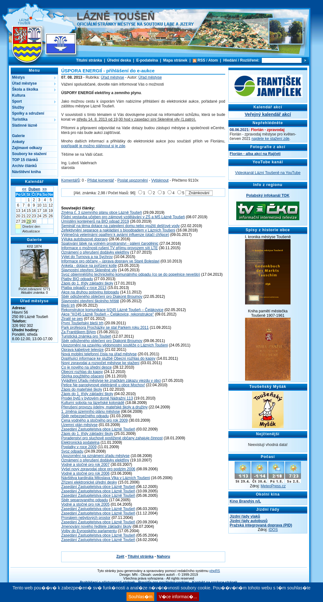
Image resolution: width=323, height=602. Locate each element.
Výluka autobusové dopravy (84, 239)
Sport (17, 101)
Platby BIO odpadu (77, 279)
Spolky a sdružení (28, 113)
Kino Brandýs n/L (245, 501)
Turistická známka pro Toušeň (86, 336)
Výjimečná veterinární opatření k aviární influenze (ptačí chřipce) (115, 234)
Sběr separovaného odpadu (84, 500)
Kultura (18, 95)
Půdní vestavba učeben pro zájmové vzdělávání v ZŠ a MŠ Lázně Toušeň (123, 217)
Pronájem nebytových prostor (85, 517)
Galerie (18, 136)
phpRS (214, 571)
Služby (18, 107)
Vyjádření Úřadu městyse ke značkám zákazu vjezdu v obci (111, 380)
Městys (18, 77)
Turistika (19, 119)
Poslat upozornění (132, 180)
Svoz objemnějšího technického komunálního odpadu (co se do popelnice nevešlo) (130, 274)
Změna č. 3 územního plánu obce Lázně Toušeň (101, 212)
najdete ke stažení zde (270, 138)
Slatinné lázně (24, 125)
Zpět (120, 556)
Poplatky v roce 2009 (79, 447)
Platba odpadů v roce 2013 (83, 288)
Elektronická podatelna (80, 442)
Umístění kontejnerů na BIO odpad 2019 (95, 221)
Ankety (18, 142)
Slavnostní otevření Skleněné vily (89, 270)
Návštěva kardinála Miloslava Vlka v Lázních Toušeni (105, 478)
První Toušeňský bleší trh (82, 323)
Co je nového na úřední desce (86, 367)
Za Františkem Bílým (78, 332)
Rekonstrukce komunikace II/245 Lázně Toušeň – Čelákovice (112, 310)
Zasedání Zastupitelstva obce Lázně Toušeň (98, 429)
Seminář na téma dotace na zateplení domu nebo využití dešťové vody (120, 226)
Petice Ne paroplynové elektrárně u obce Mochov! (103, 385)
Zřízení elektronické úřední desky (89, 482)
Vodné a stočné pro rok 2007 (85, 464)
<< (24, 189)
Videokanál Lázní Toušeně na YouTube (267, 173)
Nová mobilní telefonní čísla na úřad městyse (99, 354)
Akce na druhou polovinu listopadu (90, 292)
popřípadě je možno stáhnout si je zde (93, 146)
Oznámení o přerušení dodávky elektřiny (95, 252)
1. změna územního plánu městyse (90, 411)
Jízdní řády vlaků (245, 516)
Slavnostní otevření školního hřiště (90, 301)
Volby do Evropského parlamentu (89, 531)
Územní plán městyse (79, 425)
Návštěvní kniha (26, 172)
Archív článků (24, 166)
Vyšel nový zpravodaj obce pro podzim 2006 (98, 469)
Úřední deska (119, 60)
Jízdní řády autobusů (248, 521)
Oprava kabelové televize (82, 349)
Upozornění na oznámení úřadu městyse (95, 456)
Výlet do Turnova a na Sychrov (87, 257)
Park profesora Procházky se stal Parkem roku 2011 (105, 327)
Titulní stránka (89, 60)
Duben (34, 189)
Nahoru (163, 556)
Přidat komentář (100, 180)
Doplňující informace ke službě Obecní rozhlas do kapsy (108, 358)
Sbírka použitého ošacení (82, 376)
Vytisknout (160, 180)
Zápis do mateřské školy (81, 389)
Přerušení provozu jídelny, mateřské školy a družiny (104, 407)
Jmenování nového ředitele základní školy (96, 526)
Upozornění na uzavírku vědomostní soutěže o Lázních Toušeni (114, 345)
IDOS (273, 529)
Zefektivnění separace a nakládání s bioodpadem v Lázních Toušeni (118, 230)
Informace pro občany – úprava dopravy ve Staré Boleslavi (110, 261)
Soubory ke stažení (29, 154)
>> (44, 189)
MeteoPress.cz (273, 486)
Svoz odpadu (72, 451)
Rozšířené (249, 60)
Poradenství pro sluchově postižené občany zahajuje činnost (112, 438)
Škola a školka (25, 89)
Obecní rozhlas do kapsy (82, 372)
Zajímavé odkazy (27, 148)
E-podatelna (147, 60)
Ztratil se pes (72, 318)
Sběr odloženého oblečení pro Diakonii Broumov (102, 296)
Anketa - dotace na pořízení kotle (89, 265)
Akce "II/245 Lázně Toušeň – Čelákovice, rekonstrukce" (107, 314)
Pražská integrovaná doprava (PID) (261, 525)
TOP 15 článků (25, 160)
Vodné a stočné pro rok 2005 (85, 504)
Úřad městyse (24, 83)
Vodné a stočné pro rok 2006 (85, 473)
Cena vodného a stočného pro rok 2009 (94, 420)
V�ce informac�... (178, 596)
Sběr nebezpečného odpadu (85, 416)
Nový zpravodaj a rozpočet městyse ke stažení (100, 363)
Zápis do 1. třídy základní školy (87, 283)
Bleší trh (68, 305)
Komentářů (70, 180)
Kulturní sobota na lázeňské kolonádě (92, 402)
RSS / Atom (207, 60)
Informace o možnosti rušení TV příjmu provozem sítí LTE (109, 248)
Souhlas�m (140, 596)
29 (28, 221)
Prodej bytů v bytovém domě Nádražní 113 (97, 398)
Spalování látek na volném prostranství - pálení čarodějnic (109, 243)
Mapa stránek (175, 60)
